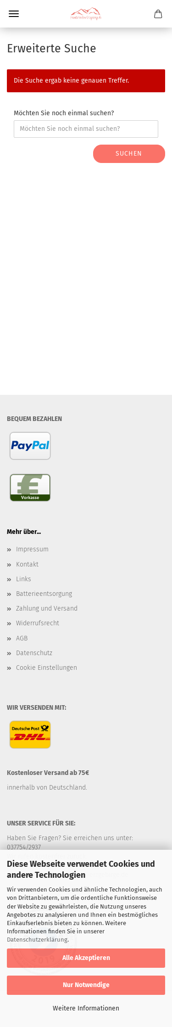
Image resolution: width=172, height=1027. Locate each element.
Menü (14, 13)
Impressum (32, 549)
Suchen (129, 153)
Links (23, 579)
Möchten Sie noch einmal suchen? (64, 113)
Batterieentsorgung (44, 594)
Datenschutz (34, 653)
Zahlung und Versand (47, 608)
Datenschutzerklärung (37, 939)
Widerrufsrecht (37, 623)
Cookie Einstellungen (46, 668)
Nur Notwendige (86, 985)
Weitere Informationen (86, 1008)
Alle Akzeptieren (86, 958)
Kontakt (27, 564)
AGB (22, 638)
